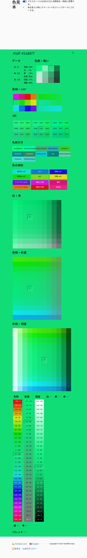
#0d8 (55, 128)
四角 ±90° (58, 171)
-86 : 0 (28, 519)
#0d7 (61, 128)
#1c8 (35, 134)
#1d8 (35, 128)
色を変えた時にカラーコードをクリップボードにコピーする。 (51, 8)
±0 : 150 (18, 454)
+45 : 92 (39, 409)
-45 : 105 (17, 430)
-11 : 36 (39, 483)
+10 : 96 (28, 405)
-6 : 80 (28, 434)
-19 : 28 (39, 491)
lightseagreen (53, 148)
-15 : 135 (17, 438)
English (34, 544)
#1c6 (47, 134)
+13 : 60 (39, 442)
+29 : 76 (39, 426)
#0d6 (66, 128)
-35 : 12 (39, 507)
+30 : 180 (17, 474)
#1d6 (47, 128)
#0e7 (61, 123)
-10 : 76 (28, 438)
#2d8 (16, 128)
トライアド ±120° (21, 182)
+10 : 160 (17, 466)
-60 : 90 (17, 426)
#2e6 (28, 123)
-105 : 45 (17, 413)
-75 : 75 (17, 421)
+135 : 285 (17, 503)
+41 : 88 (39, 413)
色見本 (16, 549)
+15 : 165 (17, 470)
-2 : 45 (39, 470)
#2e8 (16, 123)
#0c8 (55, 134)
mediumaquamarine (64, 154)
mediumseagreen (41, 148)
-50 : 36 (28, 483)
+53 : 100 (39, 401)
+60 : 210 (17, 483)
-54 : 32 (28, 487)
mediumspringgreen (29, 148)
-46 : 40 (28, 478)
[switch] (25, 1)
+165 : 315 (17, 511)
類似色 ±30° (21, 171)
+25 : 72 (39, 430)
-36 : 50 (28, 466)
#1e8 (35, 123)
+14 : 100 (28, 401)
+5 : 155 (18, 462)
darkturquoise (41, 154)
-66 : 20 (28, 499)
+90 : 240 (17, 491)
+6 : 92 (28, 409)
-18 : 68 (28, 446)
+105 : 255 (17, 495)
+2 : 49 (39, 458)
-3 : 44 (39, 474)
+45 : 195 (17, 478)
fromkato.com (19, 544)
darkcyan (18, 154)
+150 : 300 (17, 507)
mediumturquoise (29, 159)
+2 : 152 (18, 458)
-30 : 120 (17, 434)
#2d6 (28, 128)
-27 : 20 (39, 499)
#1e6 (47, 123)
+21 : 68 (39, 434)
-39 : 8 (39, 511)
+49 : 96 (39, 405)
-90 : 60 (17, 417)
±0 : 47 (39, 466)
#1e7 (41, 123)
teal (53, 154)
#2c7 (22, 134)
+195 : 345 (17, 519)
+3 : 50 (39, 454)
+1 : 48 (39, 462)
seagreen (29, 154)
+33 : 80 (39, 421)
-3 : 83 (28, 430)
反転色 (58, 187)
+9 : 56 (39, 446)
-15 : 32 (39, 487)
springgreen (18, 148)
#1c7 (41, 134)
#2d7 (22, 128)
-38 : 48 (28, 470)
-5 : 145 (17, 446)
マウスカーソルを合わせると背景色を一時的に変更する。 (51, 2)
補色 (58, 182)
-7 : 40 (39, 478)
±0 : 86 (28, 421)
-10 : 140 (17, 442)
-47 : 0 (39, 519)
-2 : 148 (17, 450)
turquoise (18, 159)
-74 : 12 (28, 507)
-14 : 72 (28, 442)
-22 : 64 (28, 450)
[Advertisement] (44, 31)
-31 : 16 (39, 503)
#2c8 (16, 134)
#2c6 (28, 134)
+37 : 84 (39, 417)
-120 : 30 (17, 409)
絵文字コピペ (29, 549)
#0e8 (55, 123)
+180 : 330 (17, 515)
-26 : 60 (28, 454)
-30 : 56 (28, 458)
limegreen (64, 148)
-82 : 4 (28, 515)
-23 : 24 (39, 495)
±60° (39, 171)
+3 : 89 (28, 413)
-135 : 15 (17, 405)
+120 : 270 (17, 499)
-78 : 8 (28, 511)
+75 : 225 (17, 487)
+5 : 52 (39, 450)
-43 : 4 (39, 515)
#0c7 (61, 134)
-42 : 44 (28, 474)
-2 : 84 (28, 426)
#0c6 (66, 134)
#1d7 (41, 128)
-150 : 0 (17, 401)
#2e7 (22, 123)
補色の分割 (40, 182)
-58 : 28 (28, 491)
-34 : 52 (28, 462)
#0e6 (66, 123)
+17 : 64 (39, 438)
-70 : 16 (28, 503)
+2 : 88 (28, 417)
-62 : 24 (28, 495)
